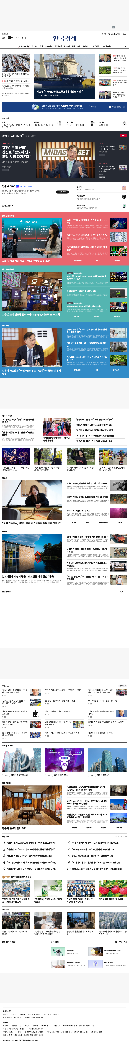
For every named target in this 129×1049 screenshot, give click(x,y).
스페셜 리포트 (7, 745)
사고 (125, 942)
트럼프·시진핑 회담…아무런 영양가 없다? (84, 306)
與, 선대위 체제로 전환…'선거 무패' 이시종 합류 (14, 734)
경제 (36, 46)
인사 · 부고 (118, 942)
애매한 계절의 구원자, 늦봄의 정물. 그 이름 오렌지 (87, 497)
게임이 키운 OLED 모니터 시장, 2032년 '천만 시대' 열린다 (107, 169)
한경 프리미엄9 (24, 46)
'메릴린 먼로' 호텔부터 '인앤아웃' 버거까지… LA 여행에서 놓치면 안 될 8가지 (87, 816)
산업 (41, 46)
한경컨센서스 (77, 260)
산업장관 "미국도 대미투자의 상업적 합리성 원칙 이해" (119, 94)
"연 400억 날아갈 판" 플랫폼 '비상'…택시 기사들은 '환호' (14, 701)
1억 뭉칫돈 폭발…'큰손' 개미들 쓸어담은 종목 (18, 421)
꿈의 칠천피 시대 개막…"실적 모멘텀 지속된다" (26, 261)
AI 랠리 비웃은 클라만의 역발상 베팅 (81, 291)
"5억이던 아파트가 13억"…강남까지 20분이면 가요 (87, 344)
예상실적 (76, 316)
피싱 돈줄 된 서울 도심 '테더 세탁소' (15, 81)
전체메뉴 (108, 46)
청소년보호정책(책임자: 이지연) (85, 1026)
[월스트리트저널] (17, 37)
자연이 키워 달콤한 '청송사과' (111, 899)
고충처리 (22, 1014)
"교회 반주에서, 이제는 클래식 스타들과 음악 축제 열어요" (31, 523)
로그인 (125, 34)
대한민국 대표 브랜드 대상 (21, 877)
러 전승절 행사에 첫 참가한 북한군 (101, 732)
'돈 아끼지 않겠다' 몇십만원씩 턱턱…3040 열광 (112, 469)
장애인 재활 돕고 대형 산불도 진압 (58, 711)
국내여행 (89, 828)
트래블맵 (74, 828)
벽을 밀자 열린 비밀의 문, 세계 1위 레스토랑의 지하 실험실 (87, 564)
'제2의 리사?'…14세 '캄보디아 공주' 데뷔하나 (80, 469)
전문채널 (96, 46)
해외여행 (103, 828)
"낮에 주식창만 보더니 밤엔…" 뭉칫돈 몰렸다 (18, 434)
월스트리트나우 (74, 273)
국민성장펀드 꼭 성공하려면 (43, 125)
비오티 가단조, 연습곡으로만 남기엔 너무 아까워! (87, 483)
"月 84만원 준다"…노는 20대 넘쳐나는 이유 (94, 441)
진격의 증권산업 (99, 775)
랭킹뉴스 (5, 836)
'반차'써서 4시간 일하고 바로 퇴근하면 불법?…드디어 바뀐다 (97, 869)
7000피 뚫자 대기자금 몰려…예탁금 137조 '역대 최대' (87, 248)
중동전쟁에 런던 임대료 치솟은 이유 (80, 933)
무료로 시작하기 (62, 192)
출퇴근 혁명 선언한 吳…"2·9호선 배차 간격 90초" (15, 723)
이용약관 (57, 1026)
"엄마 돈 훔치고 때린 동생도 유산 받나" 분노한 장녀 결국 (47, 933)
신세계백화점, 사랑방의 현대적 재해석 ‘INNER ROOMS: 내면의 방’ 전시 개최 (86, 788)
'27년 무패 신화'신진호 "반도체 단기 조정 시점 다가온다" (16, 152)
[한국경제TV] (10, 37)
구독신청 (14, 1014)
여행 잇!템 (119, 828)
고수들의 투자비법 (7, 143)
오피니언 (85, 46)
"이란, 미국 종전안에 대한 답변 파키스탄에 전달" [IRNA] (120, 58)
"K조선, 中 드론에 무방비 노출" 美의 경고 (120, 82)
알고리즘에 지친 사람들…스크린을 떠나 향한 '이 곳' (28, 576)
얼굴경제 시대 (103, 125)
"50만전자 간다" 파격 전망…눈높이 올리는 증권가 (87, 235)
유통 (78, 46)
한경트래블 (6, 783)
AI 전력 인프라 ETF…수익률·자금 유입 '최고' (108, 147)
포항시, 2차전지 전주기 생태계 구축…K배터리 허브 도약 (15, 900)
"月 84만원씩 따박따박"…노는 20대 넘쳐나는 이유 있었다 (96, 842)
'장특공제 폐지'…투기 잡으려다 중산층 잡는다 (113, 933)
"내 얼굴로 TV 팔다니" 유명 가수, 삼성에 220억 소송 (15, 469)
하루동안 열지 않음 (116, 107)
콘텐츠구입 (18, 1026)
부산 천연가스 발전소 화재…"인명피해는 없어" (63, 690)
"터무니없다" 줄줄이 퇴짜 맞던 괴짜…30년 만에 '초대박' (14, 691)
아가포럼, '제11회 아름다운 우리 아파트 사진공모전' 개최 (87, 358)
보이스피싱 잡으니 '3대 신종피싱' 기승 (102, 700)
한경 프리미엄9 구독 (114, 34)
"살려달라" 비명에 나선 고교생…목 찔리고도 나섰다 (47, 469)
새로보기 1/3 (123, 686)
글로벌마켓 (58, 46)
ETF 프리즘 (102, 143)
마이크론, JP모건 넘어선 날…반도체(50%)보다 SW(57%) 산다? (86, 277)
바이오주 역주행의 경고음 (75, 125)
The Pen (5, 909)
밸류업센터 (116, 370)
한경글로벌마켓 (8, 269)
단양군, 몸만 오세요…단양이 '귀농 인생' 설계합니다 (80, 900)
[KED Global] (24, 37)
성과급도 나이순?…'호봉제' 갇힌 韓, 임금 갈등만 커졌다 (15, 75)
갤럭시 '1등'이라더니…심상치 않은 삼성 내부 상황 (92, 855)
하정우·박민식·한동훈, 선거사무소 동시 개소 (62, 732)
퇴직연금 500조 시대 (15, 775)
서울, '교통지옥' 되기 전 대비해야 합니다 (15, 933)
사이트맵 (35, 1026)
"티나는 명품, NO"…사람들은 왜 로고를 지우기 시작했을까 (87, 578)
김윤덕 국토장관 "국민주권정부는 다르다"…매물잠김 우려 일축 (31, 372)
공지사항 (54, 941)
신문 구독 (103, 34)
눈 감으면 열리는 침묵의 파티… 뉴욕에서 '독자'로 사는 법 (87, 550)
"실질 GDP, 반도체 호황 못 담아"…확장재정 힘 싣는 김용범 (16, 87)
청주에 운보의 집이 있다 (14, 828)
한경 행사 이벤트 (8, 941)
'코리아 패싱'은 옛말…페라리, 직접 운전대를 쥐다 (87, 536)
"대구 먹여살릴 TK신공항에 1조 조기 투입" (101, 712)
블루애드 (38, 1014)
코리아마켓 (48, 46)
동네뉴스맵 (77, 370)
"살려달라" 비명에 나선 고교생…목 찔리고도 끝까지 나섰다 (31, 869)
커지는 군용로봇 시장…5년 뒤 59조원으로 (14, 712)
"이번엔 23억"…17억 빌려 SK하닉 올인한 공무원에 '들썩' (31, 849)
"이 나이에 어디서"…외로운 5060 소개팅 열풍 (95, 435)
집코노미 (67, 46)
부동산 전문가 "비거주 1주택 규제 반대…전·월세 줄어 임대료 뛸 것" (87, 331)
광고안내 (30, 1014)
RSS (50, 1026)
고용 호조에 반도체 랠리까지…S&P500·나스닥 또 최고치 (31, 314)
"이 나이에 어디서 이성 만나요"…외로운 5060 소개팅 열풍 (96, 862)
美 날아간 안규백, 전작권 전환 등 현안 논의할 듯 (106, 722)
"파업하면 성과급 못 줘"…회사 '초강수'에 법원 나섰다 (29, 855)
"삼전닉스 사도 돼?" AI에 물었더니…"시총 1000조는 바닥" (31, 842)
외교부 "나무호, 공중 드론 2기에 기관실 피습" (60, 91)
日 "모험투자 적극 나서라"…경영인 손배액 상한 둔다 (15, 94)
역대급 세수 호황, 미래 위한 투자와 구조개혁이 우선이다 (16, 126)
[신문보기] (3, 37)
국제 (73, 46)
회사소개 (5, 1014)
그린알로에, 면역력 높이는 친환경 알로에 (48, 900)
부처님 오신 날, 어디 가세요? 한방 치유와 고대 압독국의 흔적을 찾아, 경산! (87, 802)
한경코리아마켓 (8, 215)
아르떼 (4, 478)
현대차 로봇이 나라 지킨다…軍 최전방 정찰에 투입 (119, 70)
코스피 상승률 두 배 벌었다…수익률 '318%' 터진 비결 (87, 221)
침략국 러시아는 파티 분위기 (78, 510)
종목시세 (96, 316)
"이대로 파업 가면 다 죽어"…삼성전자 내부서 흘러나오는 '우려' (100, 691)
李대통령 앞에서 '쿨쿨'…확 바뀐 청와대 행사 (56, 439)
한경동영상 (6, 591)
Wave (4, 531)
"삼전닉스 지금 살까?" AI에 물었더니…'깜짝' (94, 419)
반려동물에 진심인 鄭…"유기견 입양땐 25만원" (58, 723)
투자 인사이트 (103, 163)
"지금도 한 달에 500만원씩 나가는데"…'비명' (94, 430)
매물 (97, 370)
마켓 (117, 260)
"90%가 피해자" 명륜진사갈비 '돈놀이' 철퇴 (94, 424)
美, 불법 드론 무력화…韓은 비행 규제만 (60, 700)
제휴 (12, 1026)
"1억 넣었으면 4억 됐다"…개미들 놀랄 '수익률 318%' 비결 (31, 862)
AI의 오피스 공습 (56, 775)
